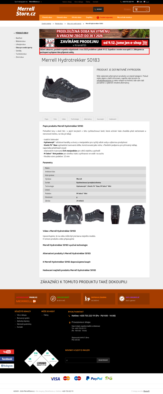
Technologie (75, 119)
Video (64, 119)
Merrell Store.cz (26, 12)
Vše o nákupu (78, 2)
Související (100, 119)
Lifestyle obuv (21, 44)
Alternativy (88, 119)
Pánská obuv (47, 17)
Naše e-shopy (67, 2)
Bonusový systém (23, 318)
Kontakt (95, 2)
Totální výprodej (106, 17)
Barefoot (19, 38)
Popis (46, 119)
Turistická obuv (21, 54)
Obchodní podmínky (24, 324)
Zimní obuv (20, 57)
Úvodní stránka (46, 23)
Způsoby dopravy (23, 321)
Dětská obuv (76, 17)
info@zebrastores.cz (105, 81)
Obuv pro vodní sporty (74, 23)
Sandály (18, 51)
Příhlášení (127, 9)
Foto (55, 119)
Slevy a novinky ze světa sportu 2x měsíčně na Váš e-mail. (85, 355)
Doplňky (89, 17)
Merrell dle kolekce (124, 17)
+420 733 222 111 (128, 2)
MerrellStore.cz (34, 2)
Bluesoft (147, 391)
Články (88, 2)
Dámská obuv (62, 17)
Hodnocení (112, 119)
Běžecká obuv (21, 41)
